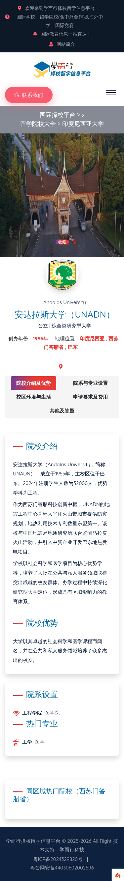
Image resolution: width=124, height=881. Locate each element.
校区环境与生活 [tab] (33, 397)
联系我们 (29, 95)
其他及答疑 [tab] (62, 411)
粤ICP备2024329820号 (58, 859)
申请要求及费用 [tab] (90, 397)
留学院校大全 (38, 124)
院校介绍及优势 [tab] (33, 383)
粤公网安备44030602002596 (62, 868)
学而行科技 (72, 849)
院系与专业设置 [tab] (90, 383)
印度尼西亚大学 (83, 124)
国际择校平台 (57, 115)
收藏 (62, 242)
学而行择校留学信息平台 (33, 841)
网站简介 (62, 44)
